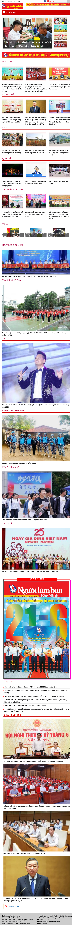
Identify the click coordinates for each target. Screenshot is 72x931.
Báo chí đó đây (10, 473)
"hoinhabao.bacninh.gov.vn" (23, 929)
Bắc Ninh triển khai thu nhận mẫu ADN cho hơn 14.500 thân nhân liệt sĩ (30, 693)
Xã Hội (5, 345)
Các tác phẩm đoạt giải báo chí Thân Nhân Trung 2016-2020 (35, 220)
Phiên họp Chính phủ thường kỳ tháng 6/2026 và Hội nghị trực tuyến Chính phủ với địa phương (12, 88)
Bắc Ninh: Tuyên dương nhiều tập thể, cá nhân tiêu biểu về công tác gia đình (30, 577)
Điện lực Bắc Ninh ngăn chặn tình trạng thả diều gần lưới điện (36, 158)
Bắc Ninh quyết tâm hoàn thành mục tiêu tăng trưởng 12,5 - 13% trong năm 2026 (12, 122)
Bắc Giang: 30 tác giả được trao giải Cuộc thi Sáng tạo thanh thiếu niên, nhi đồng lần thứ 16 (59, 221)
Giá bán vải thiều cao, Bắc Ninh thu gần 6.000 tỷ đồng (11, 157)
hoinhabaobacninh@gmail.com (52, 927)
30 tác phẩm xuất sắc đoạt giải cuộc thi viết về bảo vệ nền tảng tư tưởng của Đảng (12, 220)
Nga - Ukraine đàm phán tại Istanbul (59, 188)
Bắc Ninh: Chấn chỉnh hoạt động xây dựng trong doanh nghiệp (59, 158)
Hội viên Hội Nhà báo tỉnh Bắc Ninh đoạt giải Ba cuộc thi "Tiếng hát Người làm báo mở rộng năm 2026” (35, 412)
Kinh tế (6, 133)
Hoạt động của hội (12, 251)
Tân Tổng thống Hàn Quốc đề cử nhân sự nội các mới (35, 188)
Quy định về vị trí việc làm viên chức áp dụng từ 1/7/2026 (24, 712)
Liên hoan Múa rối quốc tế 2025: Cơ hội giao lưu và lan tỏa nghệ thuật (12, 189)
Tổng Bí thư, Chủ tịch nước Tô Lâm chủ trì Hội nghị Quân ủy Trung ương (59, 87)
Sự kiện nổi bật (10, 97)
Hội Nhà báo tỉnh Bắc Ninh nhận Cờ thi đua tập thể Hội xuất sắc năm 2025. (29, 282)
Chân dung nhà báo (13, 417)
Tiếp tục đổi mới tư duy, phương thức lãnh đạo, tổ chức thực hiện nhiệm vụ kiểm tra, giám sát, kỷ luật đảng (34, 89)
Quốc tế (6, 164)
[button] (13, 912)
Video (5, 230)
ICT (47, 929)
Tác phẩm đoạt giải (12, 195)
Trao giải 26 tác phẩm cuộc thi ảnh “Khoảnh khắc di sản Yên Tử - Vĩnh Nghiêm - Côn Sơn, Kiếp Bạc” (59, 123)
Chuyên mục (33, 12)
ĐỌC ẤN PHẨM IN (37, 585)
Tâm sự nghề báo (11, 286)
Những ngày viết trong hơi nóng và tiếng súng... (19, 469)
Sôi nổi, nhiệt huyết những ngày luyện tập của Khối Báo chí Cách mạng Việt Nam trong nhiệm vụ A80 (34, 340)
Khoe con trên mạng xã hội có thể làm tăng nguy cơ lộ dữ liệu (24, 526)
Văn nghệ (7, 529)
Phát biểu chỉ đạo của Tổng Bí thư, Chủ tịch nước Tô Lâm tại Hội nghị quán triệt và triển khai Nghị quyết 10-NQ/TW (36, 124)
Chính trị (7, 62)
